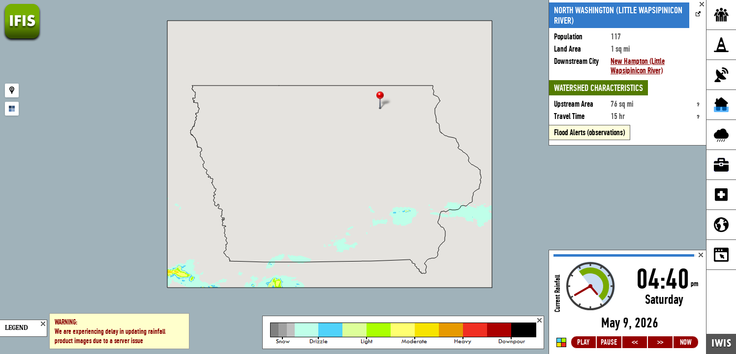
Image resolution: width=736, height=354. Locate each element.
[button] (384, 101)
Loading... (628, 302)
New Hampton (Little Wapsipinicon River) (638, 66)
